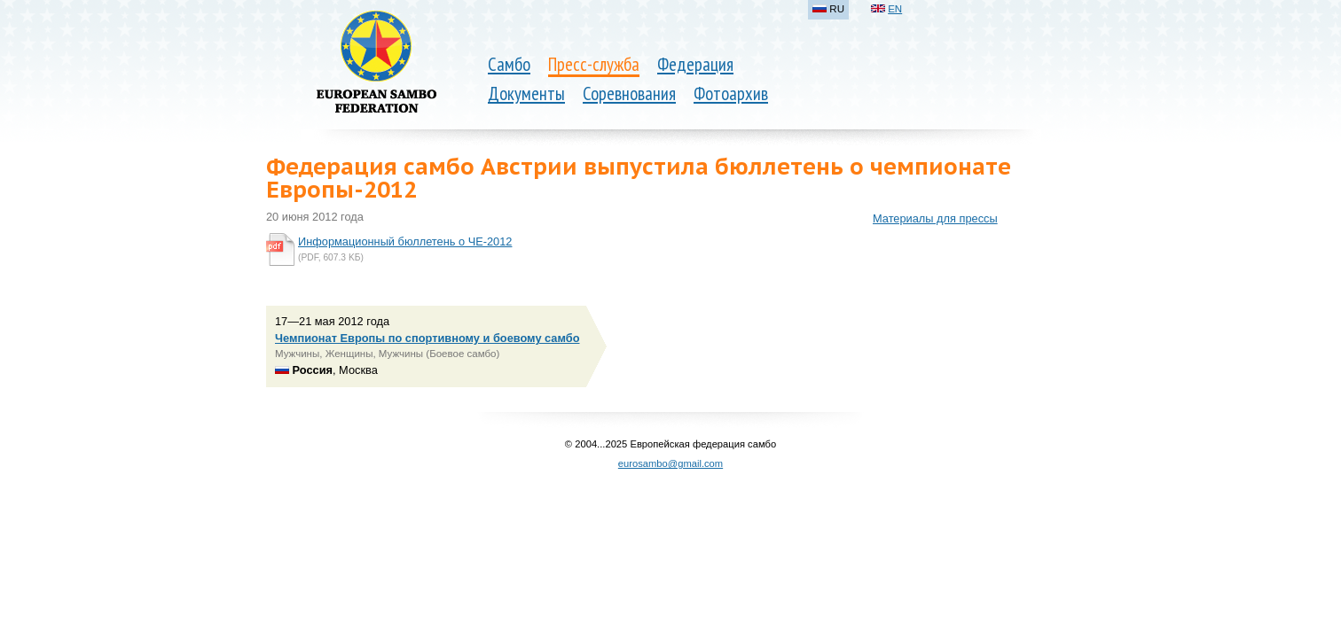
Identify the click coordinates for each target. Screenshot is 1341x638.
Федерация (695, 64)
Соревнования (629, 93)
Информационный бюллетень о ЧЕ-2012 (405, 241)
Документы (526, 93)
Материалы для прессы (935, 218)
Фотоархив (731, 93)
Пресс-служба (593, 64)
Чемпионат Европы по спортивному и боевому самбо (427, 338)
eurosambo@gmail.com (670, 463)
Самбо (509, 64)
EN (895, 9)
